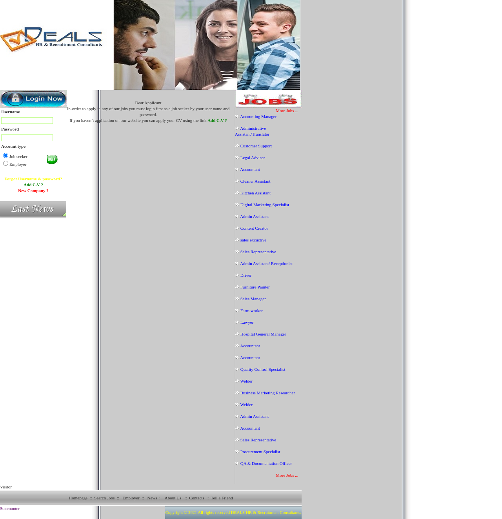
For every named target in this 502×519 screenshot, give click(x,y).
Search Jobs (104, 497)
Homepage (78, 497)
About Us (173, 497)
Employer (130, 497)
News (152, 497)
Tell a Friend (222, 497)
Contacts (196, 497)
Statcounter (10, 508)
